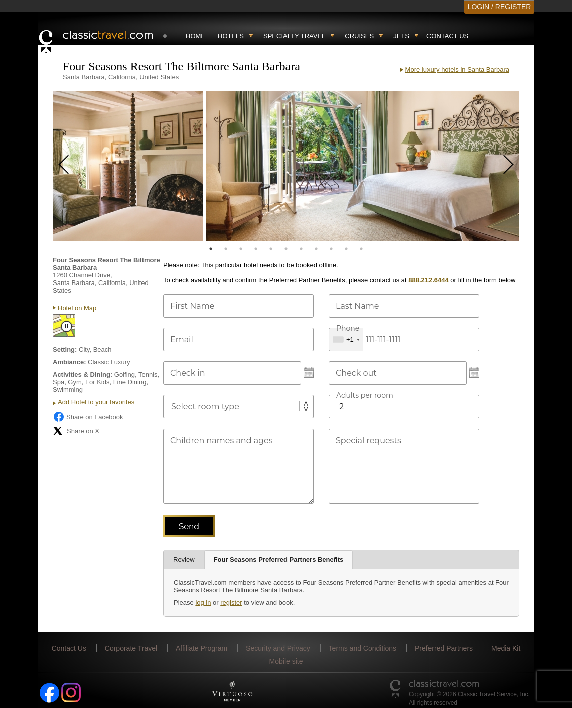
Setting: (65, 349)
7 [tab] (301, 249)
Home (195, 36)
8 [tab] (316, 249)
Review (184, 559)
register (231, 602)
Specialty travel (294, 36)
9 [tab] (331, 249)
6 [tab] (286, 249)
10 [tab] (346, 249)
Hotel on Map (77, 308)
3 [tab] (241, 249)
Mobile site (286, 661)
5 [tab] (271, 249)
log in (203, 602)
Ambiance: (69, 362)
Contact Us (447, 36)
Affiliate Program (201, 648)
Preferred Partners (444, 648)
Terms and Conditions (362, 648)
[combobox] (346, 339)
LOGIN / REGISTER (499, 7)
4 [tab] (256, 249)
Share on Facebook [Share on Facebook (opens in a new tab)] (88, 417)
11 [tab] (361, 249)
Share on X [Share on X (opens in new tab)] (76, 431)
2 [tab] (226, 249)
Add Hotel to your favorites (96, 402)
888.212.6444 (428, 280)
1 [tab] (211, 249)
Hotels (231, 36)
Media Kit (505, 648)
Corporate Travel (131, 648)
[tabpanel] (128, 166)
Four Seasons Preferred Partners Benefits (279, 559)
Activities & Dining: (82, 374)
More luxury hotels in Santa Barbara (457, 69)
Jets (401, 36)
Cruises (359, 36)
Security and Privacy (278, 648)
